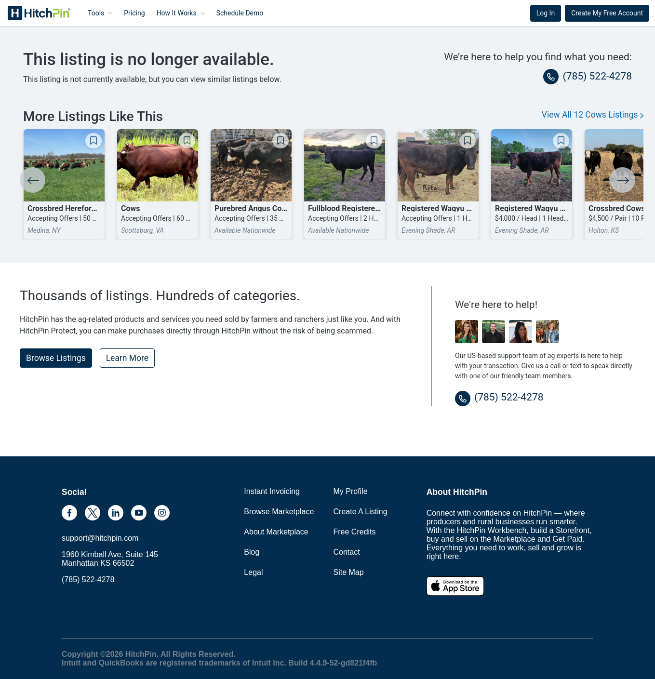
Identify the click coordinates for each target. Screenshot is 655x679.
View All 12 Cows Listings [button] (592, 115)
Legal (253, 572)
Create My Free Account (607, 13)
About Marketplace (276, 532)
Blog (251, 552)
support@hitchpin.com (100, 538)
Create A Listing (361, 511)
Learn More (127, 358)
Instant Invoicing (272, 491)
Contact (347, 552)
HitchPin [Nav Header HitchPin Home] (32, 13)
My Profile (351, 491)
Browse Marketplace (279, 511)
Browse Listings (56, 358)
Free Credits (355, 532)
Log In (545, 13)
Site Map (349, 572)
